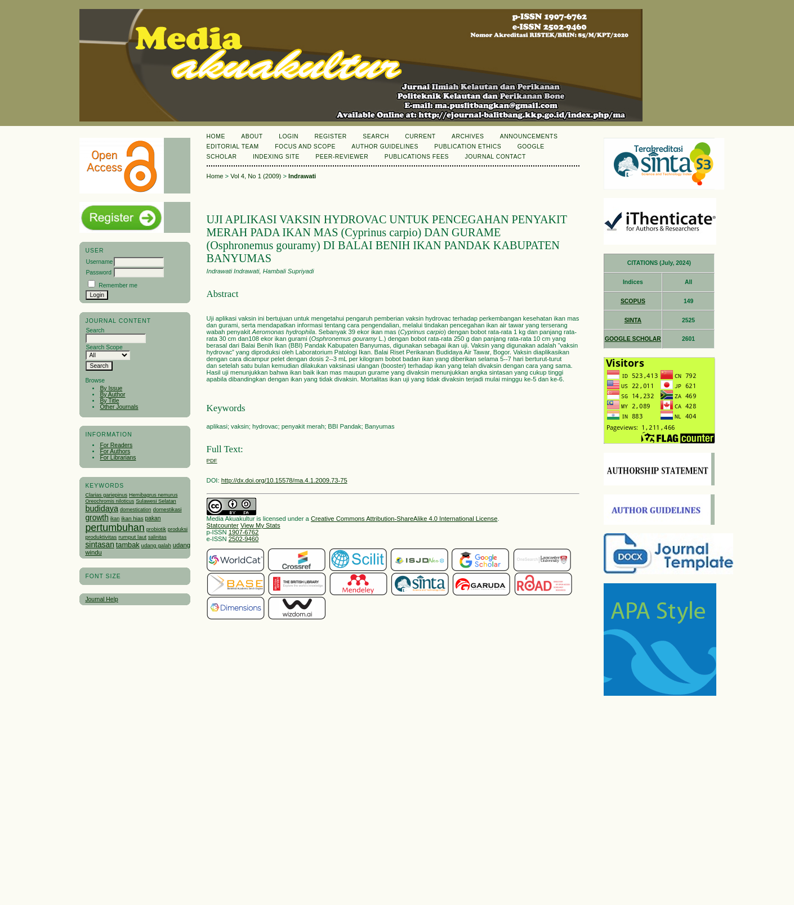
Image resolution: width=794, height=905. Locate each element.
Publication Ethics (467, 146)
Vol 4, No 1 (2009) (255, 176)
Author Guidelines (384, 146)
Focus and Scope (305, 146)
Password (98, 272)
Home (216, 136)
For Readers (116, 445)
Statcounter (223, 525)
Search (376, 136)
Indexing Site (276, 157)
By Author (112, 394)
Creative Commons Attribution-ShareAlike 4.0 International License (404, 518)
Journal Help (101, 599)
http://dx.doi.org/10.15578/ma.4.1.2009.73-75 (284, 480)
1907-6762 (244, 532)
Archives (468, 136)
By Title (109, 401)
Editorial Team (233, 146)
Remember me (118, 285)
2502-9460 (244, 538)
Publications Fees (417, 157)
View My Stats (260, 525)
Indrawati (302, 176)
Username (99, 262)
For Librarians (118, 457)
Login (288, 136)
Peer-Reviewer (341, 157)
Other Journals (119, 407)
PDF (212, 460)
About (251, 136)
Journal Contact (495, 157)
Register (331, 136)
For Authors (115, 451)
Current (420, 136)
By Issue (111, 388)
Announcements (529, 136)
